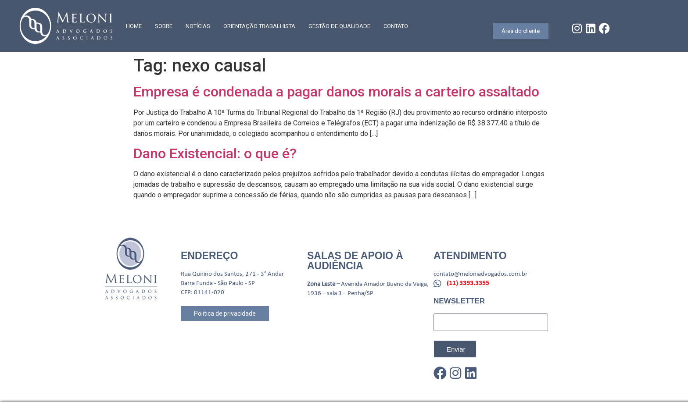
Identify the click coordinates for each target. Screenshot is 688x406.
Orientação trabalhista (259, 26)
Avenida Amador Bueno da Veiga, (385, 284)
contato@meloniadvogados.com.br (480, 274)
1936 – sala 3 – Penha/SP (340, 293)
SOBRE (163, 26)
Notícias (198, 26)
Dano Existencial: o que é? (215, 153)
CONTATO (395, 26)
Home (134, 26)
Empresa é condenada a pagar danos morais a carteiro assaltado (336, 91)
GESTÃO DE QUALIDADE (339, 26)
